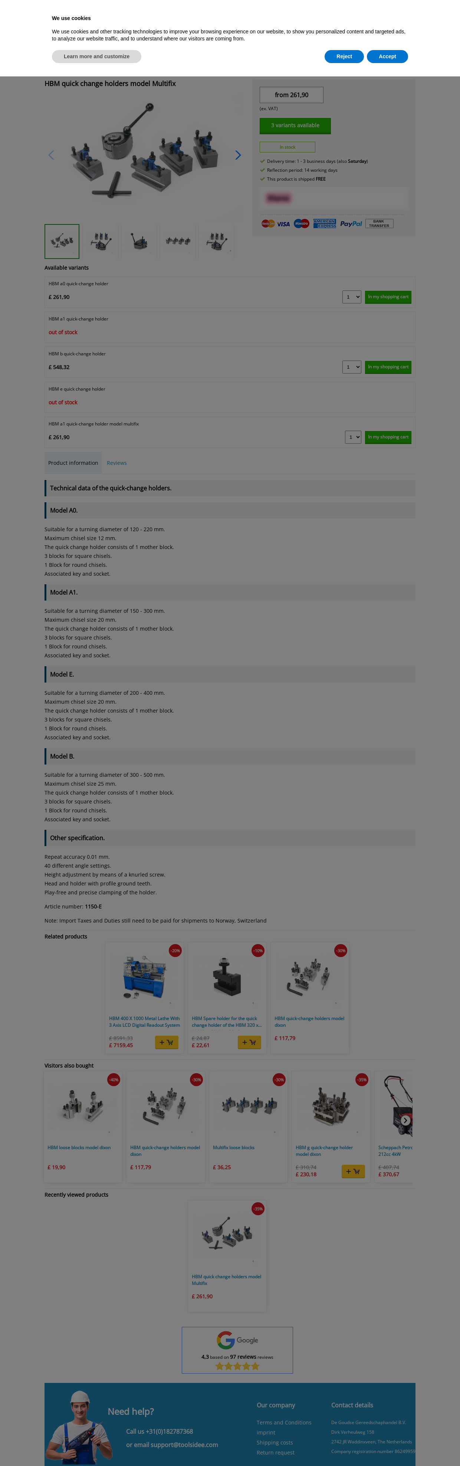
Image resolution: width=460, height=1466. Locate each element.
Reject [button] (344, 56)
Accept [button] (387, 56)
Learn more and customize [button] (96, 56)
